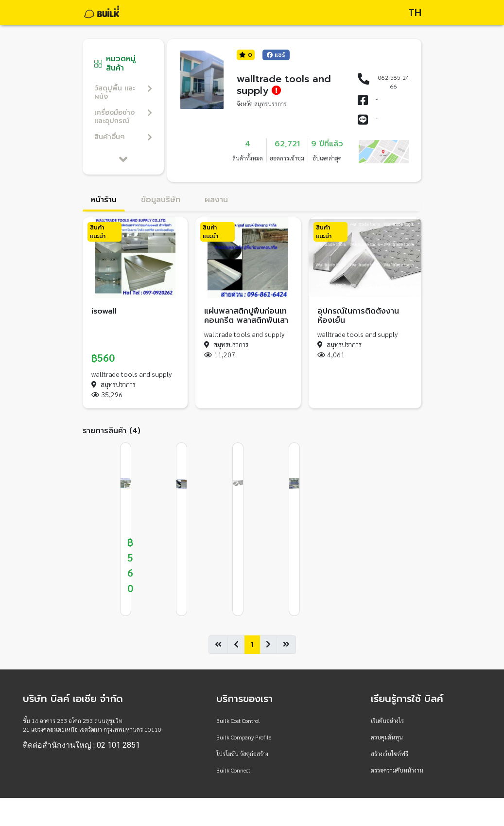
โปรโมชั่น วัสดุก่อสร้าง (242, 753)
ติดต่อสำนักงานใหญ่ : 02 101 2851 (81, 745)
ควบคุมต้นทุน (387, 737)
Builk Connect (233, 770)
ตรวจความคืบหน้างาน (397, 770)
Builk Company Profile (243, 737)
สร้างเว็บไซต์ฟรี (389, 753)
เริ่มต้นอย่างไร (387, 720)
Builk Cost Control (238, 720)
